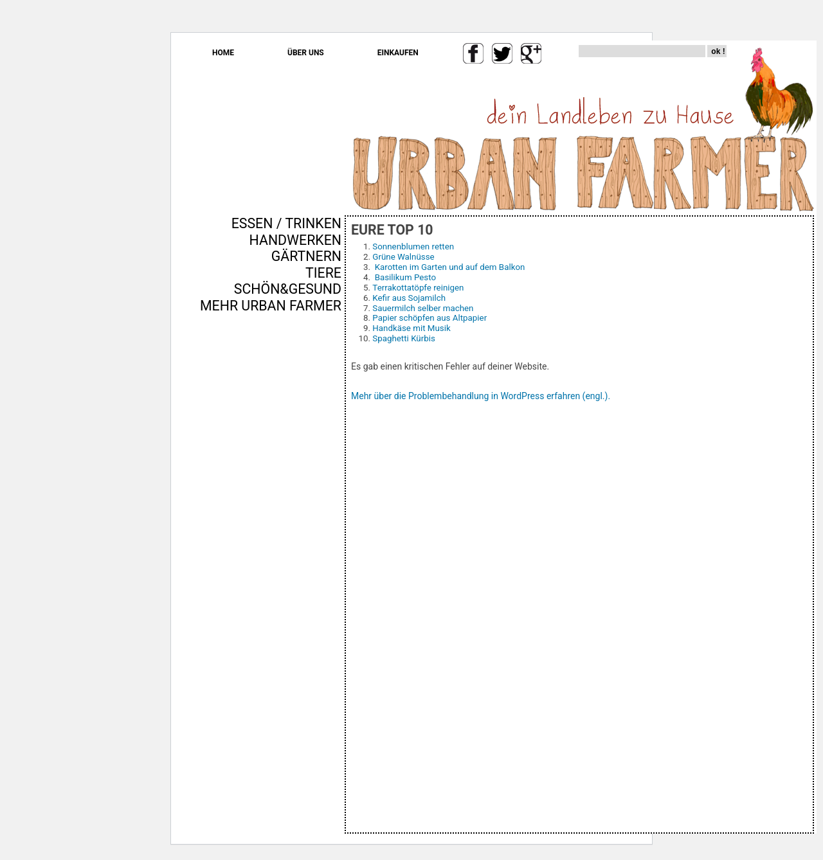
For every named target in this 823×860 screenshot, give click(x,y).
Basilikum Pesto (405, 277)
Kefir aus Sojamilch (409, 298)
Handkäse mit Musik (411, 328)
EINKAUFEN (398, 52)
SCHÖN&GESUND (287, 289)
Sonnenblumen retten (413, 246)
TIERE (323, 273)
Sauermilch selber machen (422, 308)
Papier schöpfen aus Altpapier (429, 318)
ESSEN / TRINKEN (286, 223)
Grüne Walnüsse (403, 257)
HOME (223, 52)
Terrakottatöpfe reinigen (418, 287)
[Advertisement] (303, 533)
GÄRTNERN (306, 256)
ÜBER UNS (305, 52)
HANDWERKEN (295, 240)
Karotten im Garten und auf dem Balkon (450, 267)
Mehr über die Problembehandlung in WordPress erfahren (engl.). (480, 396)
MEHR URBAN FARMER (270, 306)
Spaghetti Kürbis (403, 338)
